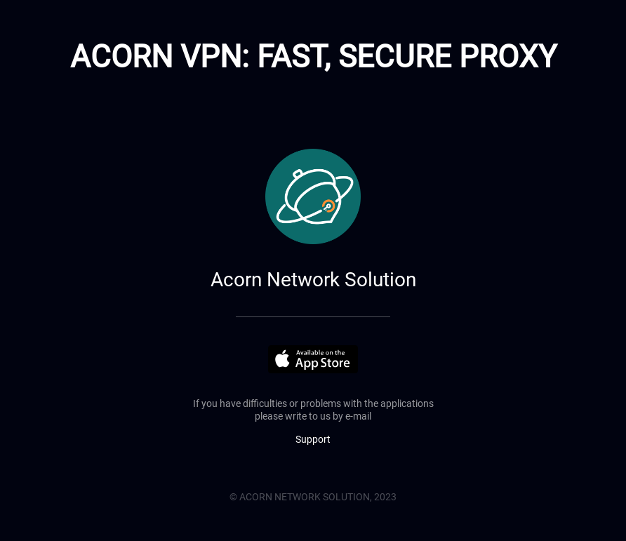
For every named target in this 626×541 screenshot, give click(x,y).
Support (313, 439)
